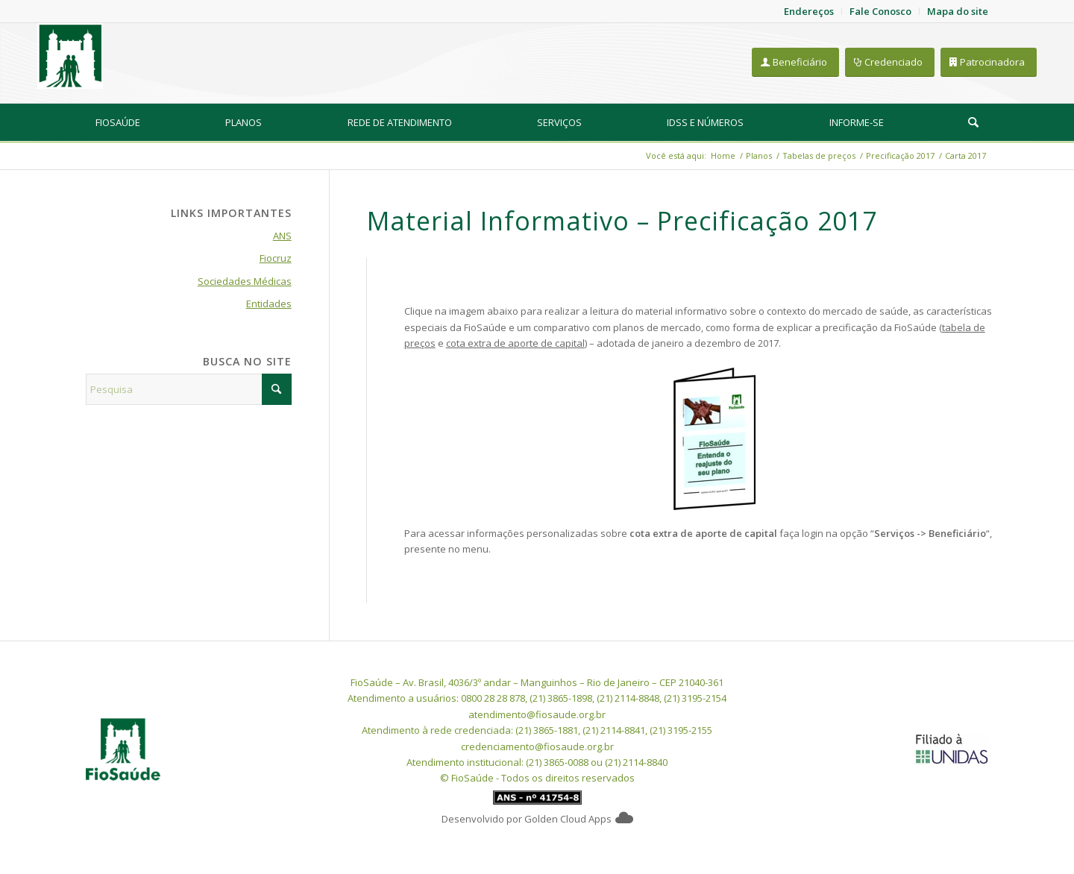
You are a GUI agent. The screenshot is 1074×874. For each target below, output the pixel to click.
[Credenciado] (890, 62)
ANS (282, 235)
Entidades (269, 303)
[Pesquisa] (973, 122)
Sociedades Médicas (245, 281)
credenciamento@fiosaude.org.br (537, 746)
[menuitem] (118, 122)
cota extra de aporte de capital (515, 343)
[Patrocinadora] (988, 62)
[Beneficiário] (795, 62)
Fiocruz (276, 258)
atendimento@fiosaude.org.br (537, 714)
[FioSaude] (70, 56)
